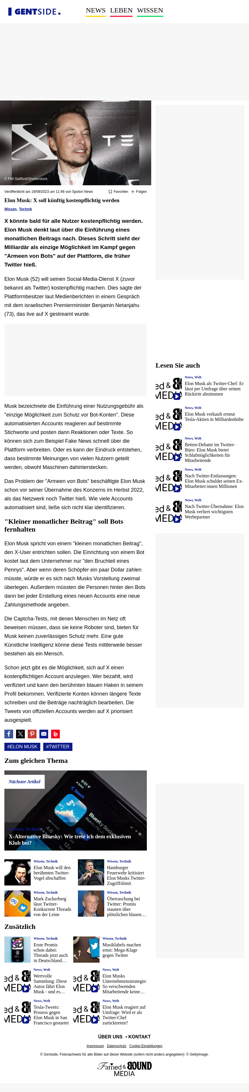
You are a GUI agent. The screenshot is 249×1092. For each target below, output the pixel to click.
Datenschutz (116, 1046)
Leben (121, 10)
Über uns (110, 1036)
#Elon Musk (22, 746)
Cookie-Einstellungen (145, 1046)
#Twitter (57, 746)
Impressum (95, 1046)
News (96, 10)
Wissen (150, 10)
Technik (25, 209)
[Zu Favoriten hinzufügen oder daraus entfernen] (118, 192)
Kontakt (139, 1036)
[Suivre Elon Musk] (139, 192)
